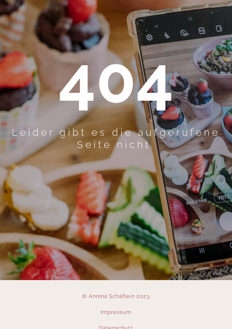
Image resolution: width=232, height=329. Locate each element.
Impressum (116, 312)
